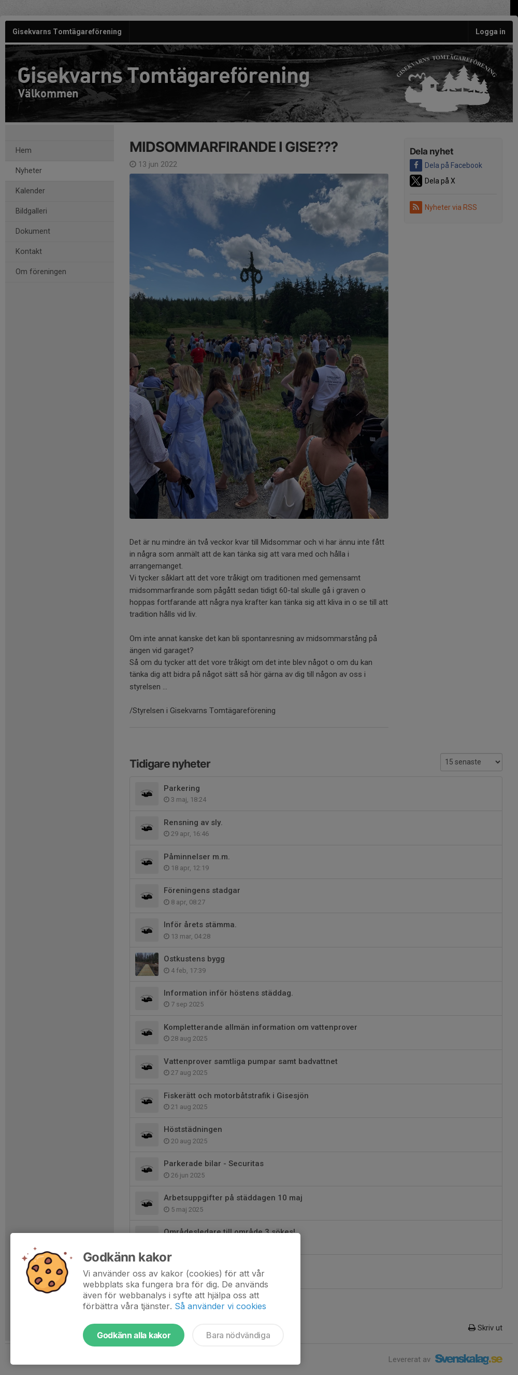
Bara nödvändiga (238, 1335)
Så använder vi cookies (220, 1306)
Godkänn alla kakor (133, 1335)
